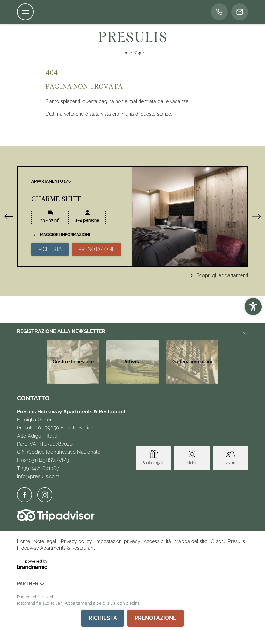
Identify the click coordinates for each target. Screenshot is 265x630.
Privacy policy (77, 541)
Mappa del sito (191, 541)
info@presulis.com (38, 476)
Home (127, 53)
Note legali (46, 541)
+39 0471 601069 (40, 468)
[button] (253, 306)
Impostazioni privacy (118, 541)
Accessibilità (158, 541)
